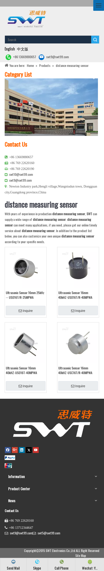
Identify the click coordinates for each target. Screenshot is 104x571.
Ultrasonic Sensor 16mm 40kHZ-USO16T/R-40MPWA (75, 295)
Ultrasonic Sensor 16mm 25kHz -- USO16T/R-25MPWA (25, 295)
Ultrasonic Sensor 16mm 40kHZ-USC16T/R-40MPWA (75, 370)
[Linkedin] (22, 450)
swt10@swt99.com (21, 174)
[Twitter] (29, 450)
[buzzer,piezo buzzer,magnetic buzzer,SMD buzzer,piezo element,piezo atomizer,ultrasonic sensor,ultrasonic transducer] (52, 423)
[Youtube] (36, 450)
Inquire (26, 311)
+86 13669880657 (21, 57)
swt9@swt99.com (54, 57)
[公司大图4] (51, 107)
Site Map (80, 555)
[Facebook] (8, 450)
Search (95, 39)
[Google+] (15, 450)
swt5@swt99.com (49, 532)
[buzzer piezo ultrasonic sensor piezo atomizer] (26, 19)
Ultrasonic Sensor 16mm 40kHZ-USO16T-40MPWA (21, 370)
